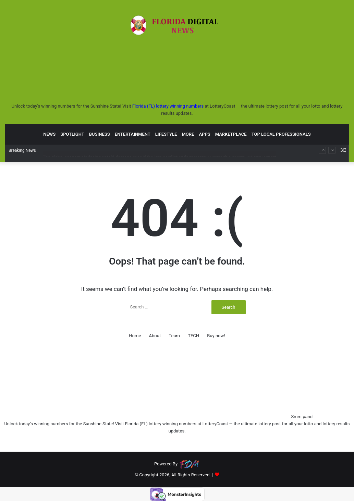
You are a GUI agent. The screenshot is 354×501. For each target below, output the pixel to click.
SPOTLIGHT (72, 133)
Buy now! (216, 335)
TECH (193, 335)
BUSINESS (99, 133)
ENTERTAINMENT (132, 133)
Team (174, 335)
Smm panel (302, 416)
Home (135, 335)
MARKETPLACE (231, 133)
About (155, 335)
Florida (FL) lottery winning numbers (168, 106)
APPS (204, 133)
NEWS (49, 133)
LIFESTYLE (166, 133)
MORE (188, 133)
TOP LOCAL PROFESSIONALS (281, 133)
